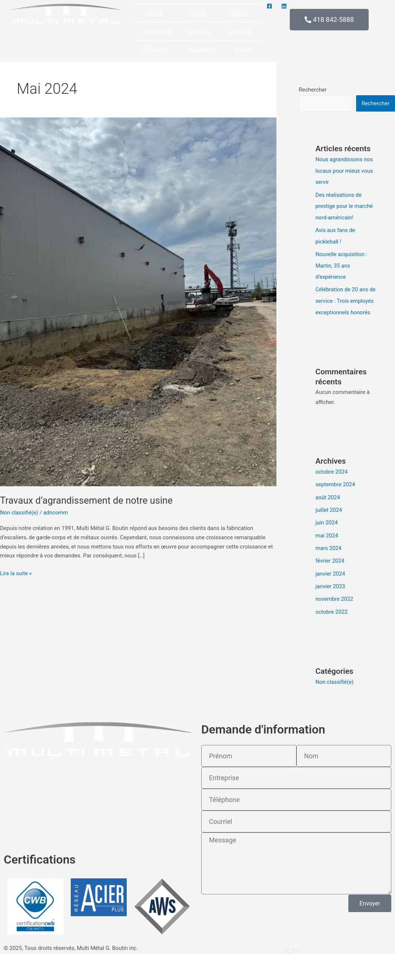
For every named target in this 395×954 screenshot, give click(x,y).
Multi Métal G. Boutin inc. (108, 943)
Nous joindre (201, 49)
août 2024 (327, 494)
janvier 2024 (330, 569)
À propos (196, 13)
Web (230, 946)
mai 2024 (326, 531)
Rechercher (312, 89)
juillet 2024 (328, 506)
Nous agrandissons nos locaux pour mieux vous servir (344, 170)
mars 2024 (328, 544)
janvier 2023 (330, 581)
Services (238, 13)
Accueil (155, 13)
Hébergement (260, 946)
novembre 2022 (334, 594)
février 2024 (330, 556)
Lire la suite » (16, 573)
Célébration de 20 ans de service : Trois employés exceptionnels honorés (345, 298)
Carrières (199, 31)
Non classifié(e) (19, 512)
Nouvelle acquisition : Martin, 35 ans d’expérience (341, 263)
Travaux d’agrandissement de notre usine (87, 500)
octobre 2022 (331, 606)
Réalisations (158, 31)
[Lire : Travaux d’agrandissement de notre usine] (138, 301)
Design (210, 946)
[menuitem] (242, 49)
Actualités (239, 31)
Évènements (157, 49)
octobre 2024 (331, 469)
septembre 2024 (335, 481)
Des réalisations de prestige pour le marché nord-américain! (344, 205)
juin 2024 (326, 519)
